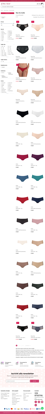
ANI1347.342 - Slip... (34, 316)
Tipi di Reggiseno (4, 394)
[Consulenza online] (37, 364)
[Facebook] (36, 402)
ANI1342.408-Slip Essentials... (21, 230)
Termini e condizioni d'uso (17, 395)
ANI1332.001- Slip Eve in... (20, 36)
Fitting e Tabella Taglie (5, 393)
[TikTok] (36, 405)
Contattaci (14, 404)
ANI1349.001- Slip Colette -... (21, 337)
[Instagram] (39, 402)
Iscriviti (34, 381)
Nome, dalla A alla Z (40, 15)
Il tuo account (26, 390)
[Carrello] (41, 4)
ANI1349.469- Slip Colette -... (36, 337)
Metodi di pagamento (16, 398)
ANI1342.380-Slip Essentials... (36, 208)
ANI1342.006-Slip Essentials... (36, 122)
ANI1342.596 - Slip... (34, 230)
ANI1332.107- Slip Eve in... (35, 36)
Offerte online (14, 402)
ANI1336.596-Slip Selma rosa (36, 79)
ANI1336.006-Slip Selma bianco (36, 57)
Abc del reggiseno (4, 398)
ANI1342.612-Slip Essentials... (21, 251)
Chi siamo (14, 397)
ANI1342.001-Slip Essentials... (21, 122)
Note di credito (26, 395)
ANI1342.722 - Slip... (34, 251)
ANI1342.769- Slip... (19, 294)
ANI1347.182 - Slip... (19, 316)
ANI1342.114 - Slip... (19, 165)
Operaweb (40, 412)
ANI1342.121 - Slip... (34, 165)
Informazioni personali (27, 393)
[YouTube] (42, 402)
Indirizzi (24, 397)
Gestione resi (14, 400)
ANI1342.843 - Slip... (34, 294)
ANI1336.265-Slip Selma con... (21, 79)
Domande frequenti (15, 401)
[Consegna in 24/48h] (7, 364)
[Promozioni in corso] (22, 364)
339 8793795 (39, 394)
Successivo (28, 345)
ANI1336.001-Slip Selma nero (21, 57)
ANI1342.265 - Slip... (19, 208)
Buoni (24, 398)
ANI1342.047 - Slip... (19, 143)
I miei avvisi (25, 400)
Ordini (24, 394)
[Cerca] (43, 6)
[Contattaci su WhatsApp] (42, 408)
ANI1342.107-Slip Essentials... (36, 143)
